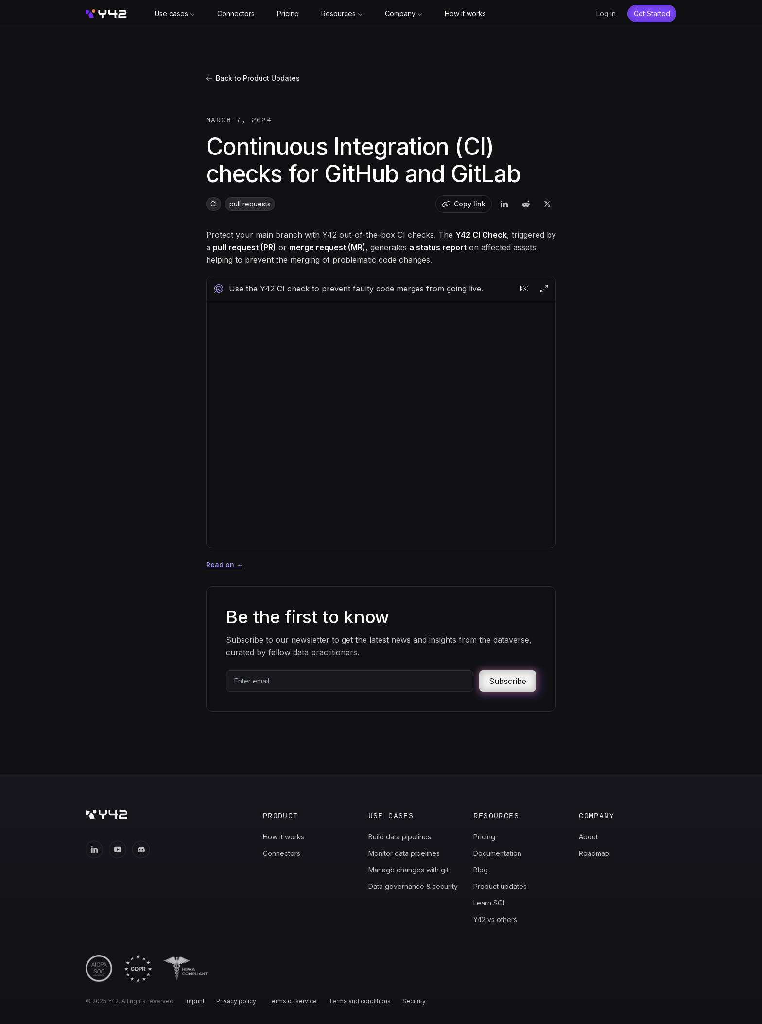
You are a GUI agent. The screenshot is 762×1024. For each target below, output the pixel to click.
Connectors (236, 13)
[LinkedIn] (94, 849)
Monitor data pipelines (404, 853)
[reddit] (526, 204)
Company (403, 13)
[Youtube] (117, 849)
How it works (465, 13)
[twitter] (547, 204)
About (588, 837)
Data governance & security (413, 886)
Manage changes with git (408, 870)
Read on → (224, 565)
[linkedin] (504, 204)
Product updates (500, 886)
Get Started (652, 13)
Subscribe (507, 681)
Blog (480, 870)
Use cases (175, 13)
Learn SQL (489, 903)
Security (414, 1001)
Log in (606, 13)
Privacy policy (236, 1001)
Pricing (288, 13)
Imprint (195, 1001)
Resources (342, 13)
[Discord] (141, 849)
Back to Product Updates (253, 78)
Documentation (497, 853)
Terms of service (292, 1001)
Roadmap (594, 853)
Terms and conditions (360, 1001)
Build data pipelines (399, 837)
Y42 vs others (495, 919)
